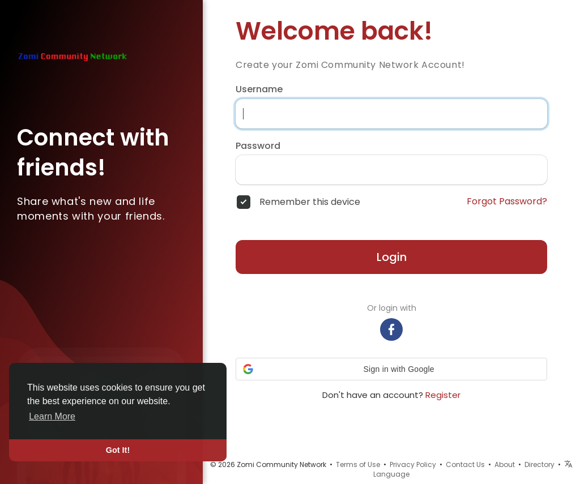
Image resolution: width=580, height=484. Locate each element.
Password (258, 146)
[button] (391, 369)
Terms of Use (358, 464)
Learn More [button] (52, 416)
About (504, 464)
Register (442, 395)
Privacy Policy (413, 464)
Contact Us (465, 464)
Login (392, 257)
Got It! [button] (118, 450)
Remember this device (309, 202)
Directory (539, 464)
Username (259, 89)
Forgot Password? (507, 201)
